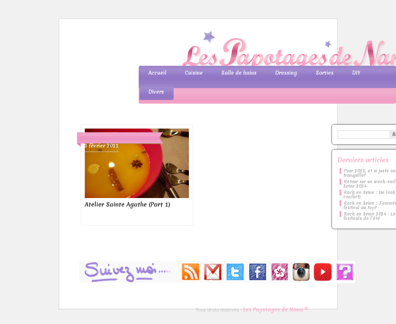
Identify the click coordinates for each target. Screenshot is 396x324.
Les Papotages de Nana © (275, 309)
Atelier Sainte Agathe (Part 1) (127, 204)
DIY (356, 72)
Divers (156, 91)
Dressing (286, 72)
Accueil (157, 72)
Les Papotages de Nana (247, 50)
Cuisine (194, 72)
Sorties (325, 72)
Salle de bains (239, 72)
